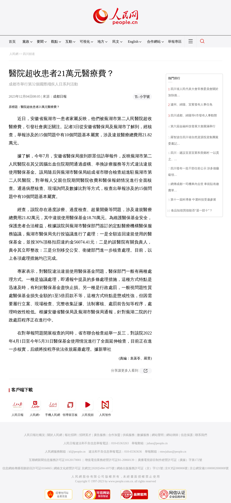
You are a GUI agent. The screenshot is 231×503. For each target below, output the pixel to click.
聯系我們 (201, 435)
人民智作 (105, 406)
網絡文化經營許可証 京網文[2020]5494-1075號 (84, 468)
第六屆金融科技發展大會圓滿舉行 (193, 126)
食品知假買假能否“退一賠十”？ (191, 210)
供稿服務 (129, 435)
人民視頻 (87, 406)
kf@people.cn (77, 451)
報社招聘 (71, 435)
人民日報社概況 (34, 435)
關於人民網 (54, 435)
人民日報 (17, 406)
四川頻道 (29, 54)
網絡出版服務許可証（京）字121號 (140, 468)
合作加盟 (114, 435)
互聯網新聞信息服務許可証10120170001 (55, 460)
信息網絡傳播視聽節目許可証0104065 (27, 468)
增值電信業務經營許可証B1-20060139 (109, 460)
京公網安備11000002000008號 (209, 468)
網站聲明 (158, 435)
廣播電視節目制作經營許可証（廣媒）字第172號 (170, 460)
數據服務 (143, 435)
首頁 (12, 41)
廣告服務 (100, 435)
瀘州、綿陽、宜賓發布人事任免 (191, 104)
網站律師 (172, 435)
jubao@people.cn (157, 443)
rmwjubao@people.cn (173, 451)
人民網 (13, 54)
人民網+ (35, 406)
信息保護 (187, 435)
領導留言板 (70, 406)
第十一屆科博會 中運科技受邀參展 (193, 199)
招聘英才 (85, 435)
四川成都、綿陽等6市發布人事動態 (194, 115)
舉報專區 (175, 41)
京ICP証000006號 (176, 468)
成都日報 (60, 96)
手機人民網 (52, 406)
